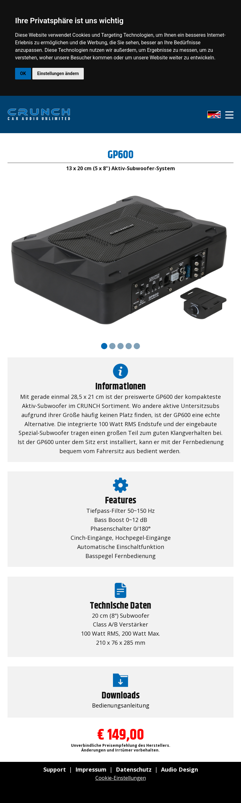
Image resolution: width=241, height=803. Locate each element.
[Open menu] (229, 115)
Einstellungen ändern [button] (58, 73)
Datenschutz (134, 769)
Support (54, 769)
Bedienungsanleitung (120, 705)
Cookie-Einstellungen (120, 777)
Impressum (90, 769)
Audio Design (179, 769)
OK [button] (23, 73)
